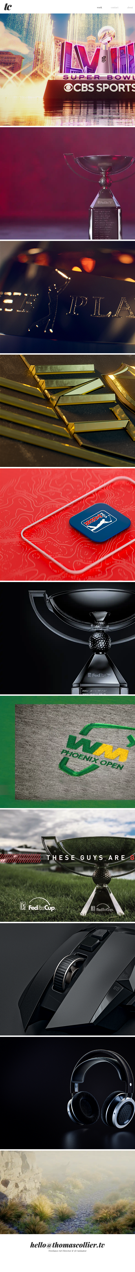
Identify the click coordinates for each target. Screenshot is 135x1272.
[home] (8, 7)
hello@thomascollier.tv (67, 1244)
